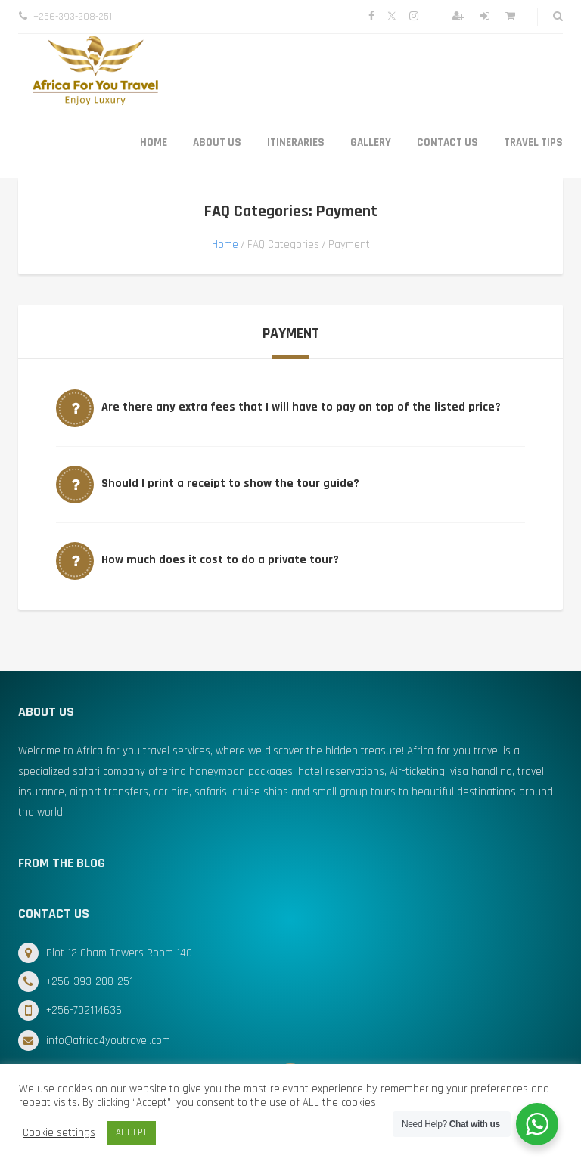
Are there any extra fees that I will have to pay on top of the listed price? (301, 407)
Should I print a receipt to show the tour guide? (230, 483)
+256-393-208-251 (89, 981)
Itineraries (296, 142)
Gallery (370, 142)
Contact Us (447, 142)
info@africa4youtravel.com (108, 1040)
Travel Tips (533, 142)
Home (153, 142)
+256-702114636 (84, 1010)
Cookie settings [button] (59, 1133)
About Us (217, 142)
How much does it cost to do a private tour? (220, 560)
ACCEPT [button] (131, 1132)
